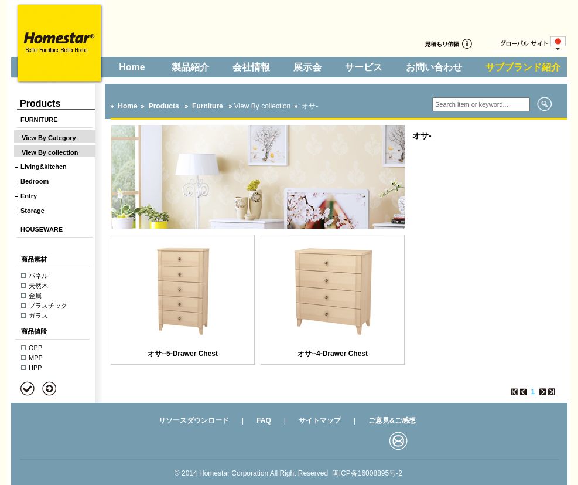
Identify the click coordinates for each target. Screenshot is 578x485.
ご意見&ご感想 (392, 420)
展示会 (307, 67)
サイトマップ (320, 420)
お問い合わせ (434, 67)
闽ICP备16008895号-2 (367, 473)
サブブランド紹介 (522, 67)
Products (163, 106)
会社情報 (251, 67)
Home (132, 67)
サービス (363, 67)
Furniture (208, 106)
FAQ (263, 420)
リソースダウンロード (194, 420)
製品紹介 (190, 67)
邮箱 (398, 440)
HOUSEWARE (41, 229)
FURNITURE (39, 119)
